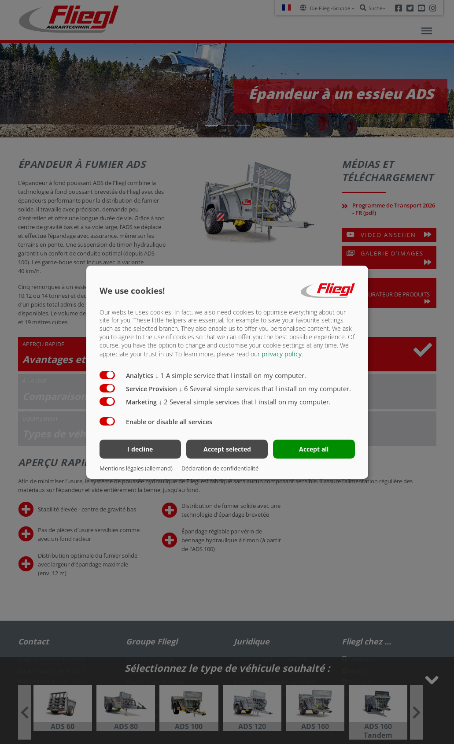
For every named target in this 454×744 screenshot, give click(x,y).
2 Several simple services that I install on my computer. (245, 401)
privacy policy (282, 354)
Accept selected (227, 449)
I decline (140, 449)
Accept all (314, 449)
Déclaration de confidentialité (219, 468)
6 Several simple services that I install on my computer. (265, 388)
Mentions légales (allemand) (136, 468)
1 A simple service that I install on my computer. (230, 375)
